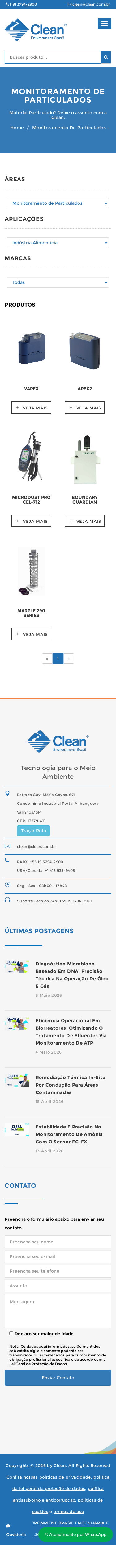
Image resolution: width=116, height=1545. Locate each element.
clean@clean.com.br (89, 4)
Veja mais (35, 407)
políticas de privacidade (65, 1476)
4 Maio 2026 (49, 1052)
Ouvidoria (16, 1530)
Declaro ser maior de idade (41, 1334)
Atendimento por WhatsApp (76, 1534)
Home (17, 127)
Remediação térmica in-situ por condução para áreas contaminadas (71, 1084)
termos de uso (69, 1511)
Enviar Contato (58, 1377)
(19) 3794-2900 (21, 4)
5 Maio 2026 (49, 995)
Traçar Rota (33, 830)
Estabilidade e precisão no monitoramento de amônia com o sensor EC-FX (69, 1134)
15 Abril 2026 (49, 1101)
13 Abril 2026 (49, 1150)
